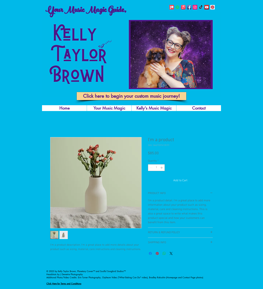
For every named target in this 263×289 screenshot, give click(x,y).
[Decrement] (150, 167)
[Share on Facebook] (150, 253)
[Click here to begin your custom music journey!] (131, 96)
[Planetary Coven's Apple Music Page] (183, 7)
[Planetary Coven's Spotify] (177, 7)
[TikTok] (201, 7)
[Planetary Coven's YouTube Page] (206, 7)
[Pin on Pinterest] (157, 253)
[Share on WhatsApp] (164, 253)
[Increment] (162, 167)
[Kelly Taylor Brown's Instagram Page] (195, 7)
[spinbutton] (156, 167)
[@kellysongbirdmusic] (189, 7)
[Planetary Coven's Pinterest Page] (212, 7)
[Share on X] (171, 253)
